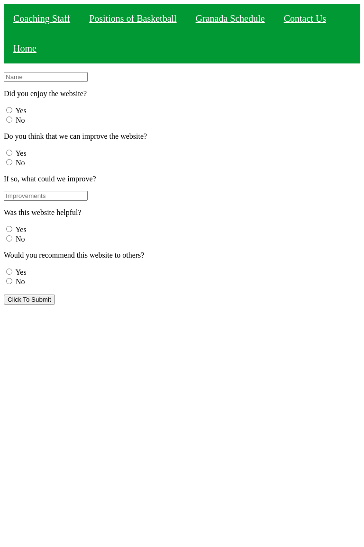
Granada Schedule (230, 18)
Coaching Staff (41, 18)
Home (24, 48)
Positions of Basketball (132, 18)
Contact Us (305, 18)
